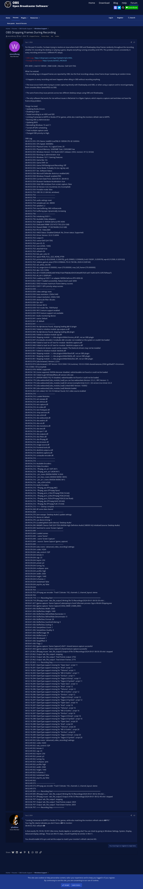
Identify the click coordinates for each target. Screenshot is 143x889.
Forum (134, 2)
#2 (134, 815)
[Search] (131, 17)
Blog (115, 2)
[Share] (131, 42)
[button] (27, 18)
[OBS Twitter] (119, 7)
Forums (15, 18)
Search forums (21, 23)
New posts (11, 23)
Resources (34, 18)
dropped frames (34, 36)
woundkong (12, 36)
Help (124, 2)
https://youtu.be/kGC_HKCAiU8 (55, 60)
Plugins (23, 18)
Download (104, 2)
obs (52, 36)
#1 (134, 42)
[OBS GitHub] (123, 7)
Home (92, 2)
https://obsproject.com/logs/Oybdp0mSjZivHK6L (53, 58)
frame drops (45, 36)
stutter (57, 36)
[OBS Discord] (115, 7)
